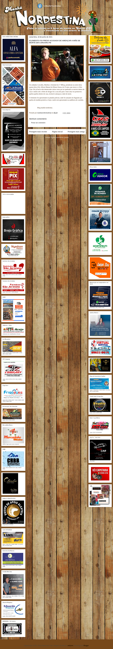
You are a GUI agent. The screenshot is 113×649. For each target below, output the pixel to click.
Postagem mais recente (38, 132)
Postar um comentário (38, 123)
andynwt (70, 645)
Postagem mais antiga (76, 132)
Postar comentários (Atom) (60, 137)
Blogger (86, 645)
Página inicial (57, 132)
